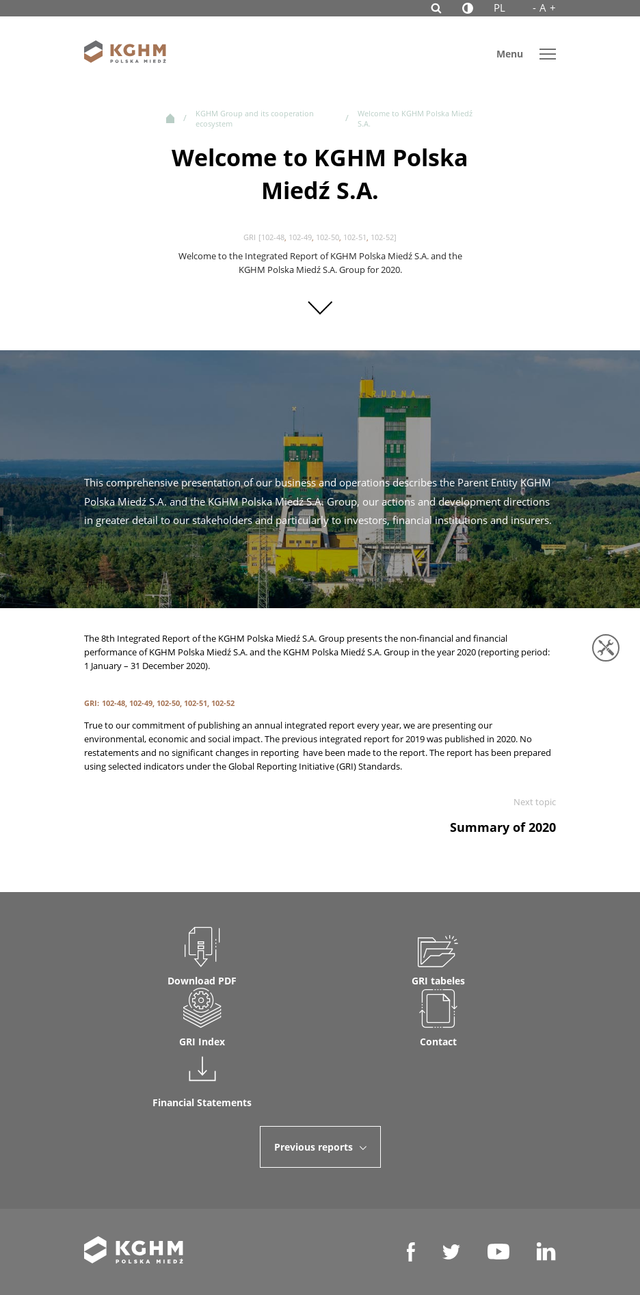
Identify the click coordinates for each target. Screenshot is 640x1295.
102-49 (300, 237)
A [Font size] (544, 8)
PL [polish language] (499, 7)
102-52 (382, 237)
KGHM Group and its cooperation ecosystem (255, 118)
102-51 (354, 237)
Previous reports (320, 1146)
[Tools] (605, 648)
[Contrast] (467, 8)
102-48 (272, 237)
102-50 (327, 237)
